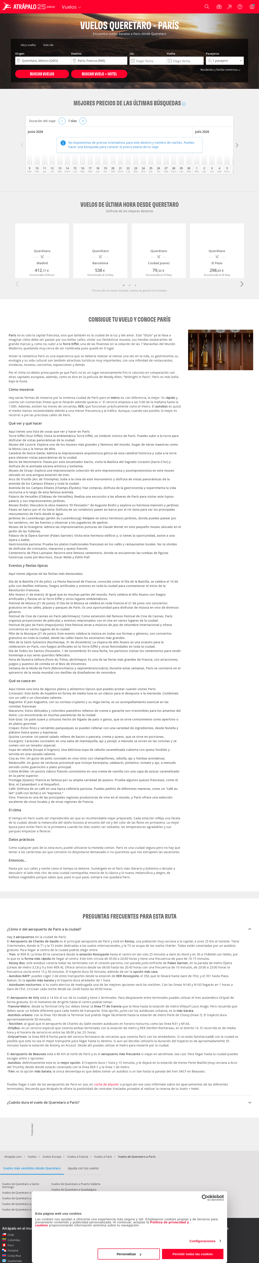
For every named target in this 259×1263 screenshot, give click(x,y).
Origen (19, 53)
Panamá (13, 1250)
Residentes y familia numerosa (221, 69)
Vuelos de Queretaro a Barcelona (23, 1193)
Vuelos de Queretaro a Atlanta (21, 1204)
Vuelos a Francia (77, 1157)
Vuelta (171, 53)
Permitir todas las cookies (192, 1254)
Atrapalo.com (13, 1157)
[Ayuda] (240, 6)
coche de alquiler (106, 1084)
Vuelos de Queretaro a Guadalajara (73, 1189)
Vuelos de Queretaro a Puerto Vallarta (75, 1184)
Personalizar (129, 1254)
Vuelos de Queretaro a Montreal (23, 1198)
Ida (132, 53)
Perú (11, 1245)
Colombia (14, 1240)
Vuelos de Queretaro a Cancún (21, 1209)
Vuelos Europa (52, 1157)
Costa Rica (14, 1256)
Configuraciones (203, 1241)
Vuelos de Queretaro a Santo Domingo (20, 1185)
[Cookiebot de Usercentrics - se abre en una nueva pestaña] (205, 1198)
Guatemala (15, 1261)
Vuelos (32, 1157)
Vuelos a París (103, 1157)
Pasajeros (212, 53)
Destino (76, 53)
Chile (11, 1235)
